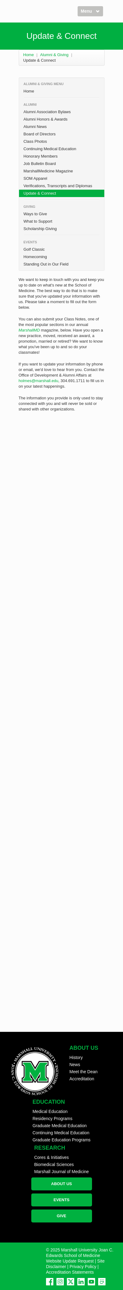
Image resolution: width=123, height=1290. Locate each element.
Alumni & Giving (54, 54)
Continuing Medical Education (50, 148)
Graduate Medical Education (60, 1125)
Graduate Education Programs (61, 1139)
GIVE (61, 1216)
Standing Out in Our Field (46, 264)
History (76, 1057)
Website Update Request (70, 1261)
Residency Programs (52, 1118)
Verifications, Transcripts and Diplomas (58, 185)
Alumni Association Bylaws (47, 111)
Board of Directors (40, 134)
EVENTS (61, 1199)
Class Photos (35, 141)
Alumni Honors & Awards (46, 119)
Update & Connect (40, 193)
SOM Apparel (35, 178)
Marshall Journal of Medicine (61, 1171)
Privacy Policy (83, 1266)
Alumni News (35, 126)
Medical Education (50, 1111)
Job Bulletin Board (40, 163)
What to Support (38, 221)
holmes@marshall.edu (39, 380)
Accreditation (81, 1078)
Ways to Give (35, 214)
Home (28, 54)
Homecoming (35, 256)
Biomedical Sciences (54, 1164)
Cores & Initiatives (51, 1157)
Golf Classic (34, 249)
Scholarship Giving (40, 228)
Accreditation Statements (70, 1272)
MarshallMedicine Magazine (48, 171)
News (74, 1064)
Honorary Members (41, 156)
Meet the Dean (83, 1071)
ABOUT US (61, 1183)
